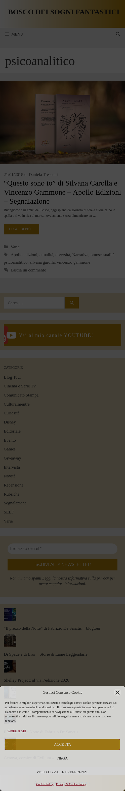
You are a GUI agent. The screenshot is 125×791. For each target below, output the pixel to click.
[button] (117, 692)
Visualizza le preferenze (62, 772)
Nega (62, 758)
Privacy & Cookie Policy (71, 784)
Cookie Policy (44, 784)
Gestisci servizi (17, 731)
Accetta (62, 744)
